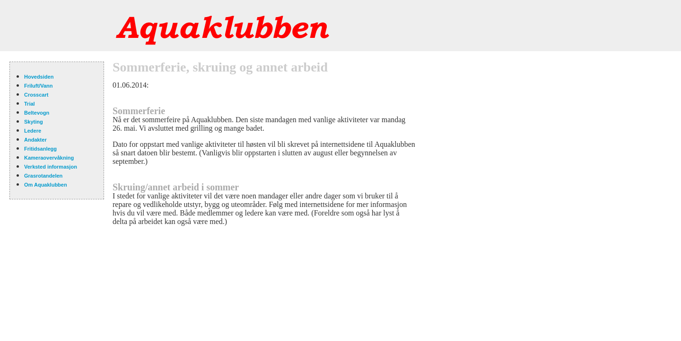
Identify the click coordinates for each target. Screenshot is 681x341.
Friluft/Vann (38, 86)
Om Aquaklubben (45, 185)
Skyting (33, 122)
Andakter (35, 140)
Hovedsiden (38, 77)
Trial (29, 104)
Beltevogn (36, 113)
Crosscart (36, 95)
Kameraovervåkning (49, 158)
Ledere (32, 131)
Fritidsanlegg (40, 149)
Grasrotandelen (43, 176)
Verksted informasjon (50, 167)
